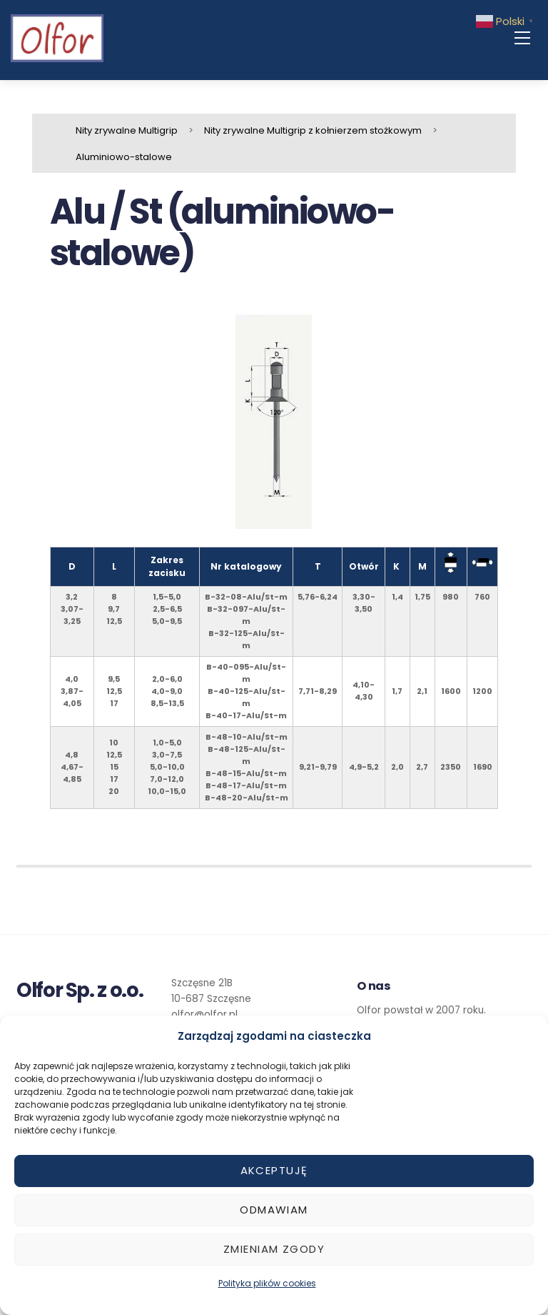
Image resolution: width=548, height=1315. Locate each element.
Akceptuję (274, 1170)
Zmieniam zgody (274, 1248)
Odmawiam (274, 1209)
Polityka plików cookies (267, 1283)
